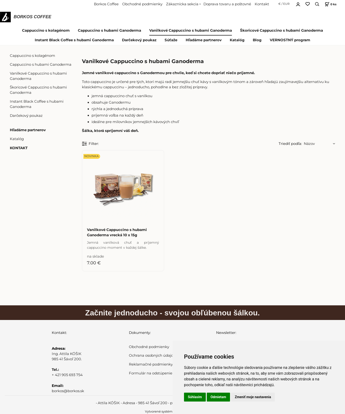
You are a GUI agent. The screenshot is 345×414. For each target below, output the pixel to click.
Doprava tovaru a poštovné (227, 4)
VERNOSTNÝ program (290, 40)
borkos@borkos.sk (68, 391)
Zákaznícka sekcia (182, 4)
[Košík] (330, 4)
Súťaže (171, 40)
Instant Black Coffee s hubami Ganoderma (74, 40)
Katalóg (237, 40)
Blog (257, 40)
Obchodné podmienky (142, 4)
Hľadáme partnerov (204, 40)
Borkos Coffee (106, 4)
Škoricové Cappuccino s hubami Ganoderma (281, 30)
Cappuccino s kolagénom (46, 30)
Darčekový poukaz (139, 40)
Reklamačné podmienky (151, 364)
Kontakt (262, 4)
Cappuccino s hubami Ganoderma (109, 30)
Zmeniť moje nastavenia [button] (253, 397)
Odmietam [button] (218, 397)
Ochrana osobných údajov (152, 355)
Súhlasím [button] (195, 397)
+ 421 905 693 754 (67, 375)
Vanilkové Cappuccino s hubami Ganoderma (190, 30)
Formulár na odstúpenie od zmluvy (160, 373)
